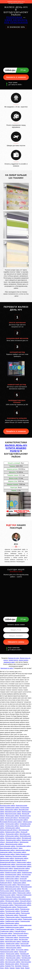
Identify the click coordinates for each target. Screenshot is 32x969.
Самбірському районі (12, 921)
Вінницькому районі (12, 816)
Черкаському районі (12, 954)
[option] (16, 548)
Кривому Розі (9, 966)
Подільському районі (12, 909)
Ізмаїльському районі (22, 850)
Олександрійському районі (22, 903)
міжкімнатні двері (9, 662)
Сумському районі (6, 933)
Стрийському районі (7, 931)
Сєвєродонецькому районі (9, 925)
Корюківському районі (23, 866)
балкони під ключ (13, 658)
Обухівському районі (12, 901)
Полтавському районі (13, 913)
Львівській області (6, 882)
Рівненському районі (13, 917)
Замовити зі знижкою (16, 77)
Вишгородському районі (13, 813)
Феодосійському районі (13, 941)
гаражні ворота (13, 660)
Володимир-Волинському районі (11, 822)
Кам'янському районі (7, 858)
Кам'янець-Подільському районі (16, 856)
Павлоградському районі (22, 905)
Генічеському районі (12, 824)
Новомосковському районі (9, 899)
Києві (22, 968)
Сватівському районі (12, 923)
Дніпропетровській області (9, 830)
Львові (17, 968)
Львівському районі (19, 882)
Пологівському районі (12, 911)
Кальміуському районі (7, 854)
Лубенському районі (12, 878)
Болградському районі (7, 805)
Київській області (20, 860)
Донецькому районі (12, 834)
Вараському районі (11, 809)
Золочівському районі (23, 846)
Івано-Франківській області (9, 848)
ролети (5, 660)
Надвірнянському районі (8, 893)
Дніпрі (7, 968)
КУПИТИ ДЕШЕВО (16, 448)
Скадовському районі (7, 929)
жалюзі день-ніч (16, 445)
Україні (27, 968)
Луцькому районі (25, 880)
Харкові (12, 968)
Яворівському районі (12, 964)
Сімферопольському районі (14, 927)
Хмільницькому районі (7, 949)
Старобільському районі (23, 929)
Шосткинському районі (12, 962)
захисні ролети (23, 660)
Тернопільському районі (8, 935)
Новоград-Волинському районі (15, 897)
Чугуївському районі (12, 960)
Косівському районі (6, 868)
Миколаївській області (12, 887)
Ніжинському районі (24, 893)
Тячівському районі (11, 937)
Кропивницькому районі (13, 874)
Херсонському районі (13, 945)
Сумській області (20, 931)
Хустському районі (22, 949)
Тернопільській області (20, 933)
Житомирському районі (13, 838)
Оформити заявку (16, 642)
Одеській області (25, 901)
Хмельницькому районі (13, 947)
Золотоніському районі (7, 846)
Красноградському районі (8, 870)
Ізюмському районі (6, 852)
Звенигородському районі (13, 844)
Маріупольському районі (8, 885)
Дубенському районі (12, 836)
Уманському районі (11, 939)
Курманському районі (12, 876)
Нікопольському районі (7, 895)
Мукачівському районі (22, 891)
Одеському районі (6, 903)
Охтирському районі (7, 905)
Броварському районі (12, 807)
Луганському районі (12, 880)
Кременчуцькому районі (13, 872)
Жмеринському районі (13, 840)
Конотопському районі (23, 864)
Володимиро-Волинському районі (16, 820)
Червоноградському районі (9, 952)
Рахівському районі (11, 915)
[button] (6, 537)
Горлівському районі (12, 826)
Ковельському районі (24, 862)
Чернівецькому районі (13, 956)
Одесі (2, 968)
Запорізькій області (12, 842)
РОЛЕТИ (15, 451)
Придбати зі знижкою (16, 431)
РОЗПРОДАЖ (14, 17)
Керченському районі (7, 860)
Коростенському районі (8, 866)
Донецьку (25, 966)
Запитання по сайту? (7, 668)
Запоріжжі (18, 966)
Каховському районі (21, 858)
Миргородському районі (13, 889)
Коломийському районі (7, 864)
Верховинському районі (13, 811)
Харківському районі (12, 943)
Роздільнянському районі (13, 919)
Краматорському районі (22, 868)
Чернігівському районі (13, 958)
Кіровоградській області (8, 862)
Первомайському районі (8, 907)
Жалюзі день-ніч (25, 658)
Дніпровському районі (12, 828)
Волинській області (11, 818)
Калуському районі (19, 852)
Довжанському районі (12, 832)
